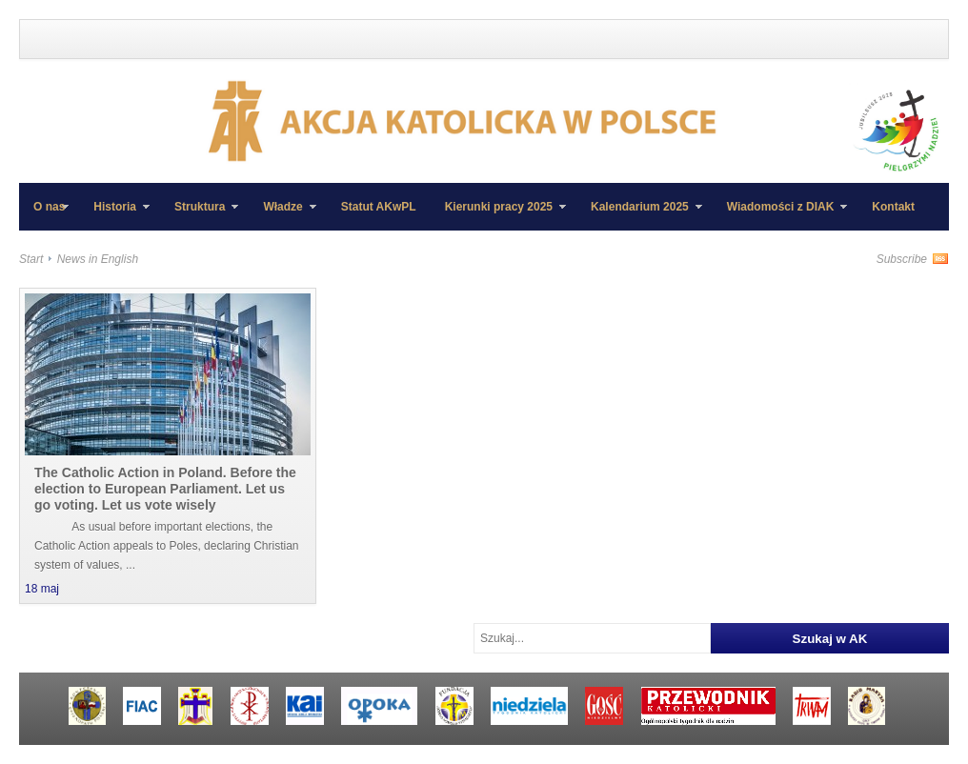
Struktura (199, 215)
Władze (282, 215)
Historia (114, 215)
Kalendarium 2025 (639, 215)
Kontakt (893, 206)
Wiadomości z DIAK (780, 215)
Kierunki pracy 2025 (498, 215)
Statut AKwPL (378, 206)
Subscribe (902, 259)
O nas (49, 206)
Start (31, 259)
